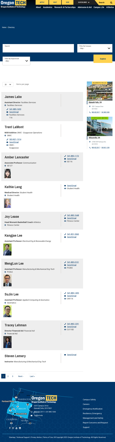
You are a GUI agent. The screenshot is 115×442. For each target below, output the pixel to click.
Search (101, 2)
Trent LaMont (14, 127)
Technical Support (23, 437)
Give (67, 2)
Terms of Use (48, 437)
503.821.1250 (105, 148)
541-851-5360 (73, 234)
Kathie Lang (13, 186)
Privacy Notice (36, 437)
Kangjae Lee (13, 235)
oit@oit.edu (38, 415)
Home (4, 27)
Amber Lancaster (17, 157)
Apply (42, 2)
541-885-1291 (73, 324)
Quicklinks (82, 2)
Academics (47, 7)
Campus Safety (89, 399)
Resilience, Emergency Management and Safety (93, 415)
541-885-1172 (73, 156)
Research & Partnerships (65, 7)
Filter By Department (12, 58)
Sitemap (12, 437)
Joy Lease (12, 216)
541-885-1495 (73, 293)
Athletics (110, 7)
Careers (86, 404)
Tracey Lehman (15, 325)
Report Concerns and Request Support (95, 425)
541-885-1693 (15, 109)
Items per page (22, 84)
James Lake (13, 96)
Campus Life (99, 7)
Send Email (14, 112)
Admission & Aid (85, 7)
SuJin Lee (11, 294)
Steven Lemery (15, 355)
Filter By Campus (85, 46)
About (38, 7)
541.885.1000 (105, 112)
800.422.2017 (96, 112)
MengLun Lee (14, 263)
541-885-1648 (73, 215)
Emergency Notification (93, 409)
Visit (55, 2)
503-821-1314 (15, 139)
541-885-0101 (73, 262)
